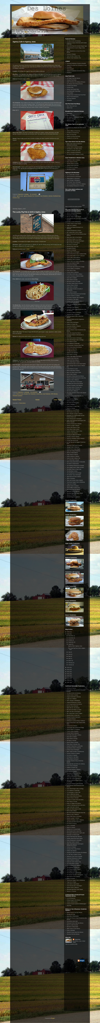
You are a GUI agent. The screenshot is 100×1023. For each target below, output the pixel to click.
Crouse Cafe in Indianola (73, 272)
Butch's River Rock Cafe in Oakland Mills (76, 253)
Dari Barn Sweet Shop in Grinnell (75, 283)
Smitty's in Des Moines (72, 433)
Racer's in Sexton (71, 408)
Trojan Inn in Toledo (71, 484)
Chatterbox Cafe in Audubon (73, 259)
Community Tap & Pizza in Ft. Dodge (75, 266)
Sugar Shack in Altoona (72, 454)
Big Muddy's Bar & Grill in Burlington (75, 241)
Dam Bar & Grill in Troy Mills (73, 281)
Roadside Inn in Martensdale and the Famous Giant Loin (75, 416)
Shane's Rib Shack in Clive (73, 427)
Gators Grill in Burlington (72, 322)
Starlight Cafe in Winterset (73, 447)
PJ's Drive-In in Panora (72, 399)
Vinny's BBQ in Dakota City (73, 487)
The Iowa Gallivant (71, 98)
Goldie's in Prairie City (72, 324)
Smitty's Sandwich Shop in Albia (74, 431)
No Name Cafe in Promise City (74, 387)
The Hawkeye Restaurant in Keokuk (75, 465)
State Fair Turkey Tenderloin (73, 450)
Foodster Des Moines (72, 85)
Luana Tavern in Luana (72, 368)
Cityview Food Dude (71, 80)
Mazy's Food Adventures (72, 96)
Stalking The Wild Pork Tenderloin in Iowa (77, 65)
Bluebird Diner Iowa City (72, 246)
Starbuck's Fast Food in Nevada (74, 445)
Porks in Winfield (71, 404)
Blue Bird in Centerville (72, 244)
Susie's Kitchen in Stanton (73, 456)
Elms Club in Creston (72, 292)
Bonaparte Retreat (71, 248)
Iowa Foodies (70, 93)
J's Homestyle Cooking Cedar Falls (75, 345)
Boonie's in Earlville (71, 250)
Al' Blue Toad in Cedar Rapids (74, 223)
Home (37, 400)
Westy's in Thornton (71, 495)
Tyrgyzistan (77, 939)
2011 (68, 673)
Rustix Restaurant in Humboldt (74, 418)
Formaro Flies (70, 87)
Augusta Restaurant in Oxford (74, 230)
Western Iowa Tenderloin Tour (74, 57)
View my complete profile (71, 944)
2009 (68, 678)
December (71, 635)
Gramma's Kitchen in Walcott (74, 326)
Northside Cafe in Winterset (73, 389)
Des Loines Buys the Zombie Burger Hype (77, 46)
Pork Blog (69, 67)
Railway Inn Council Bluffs (73, 410)
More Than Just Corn (72, 106)
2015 (68, 634)
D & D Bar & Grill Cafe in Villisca (74, 274)
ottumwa (50, 196)
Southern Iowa (16, 197)
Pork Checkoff (70, 69)
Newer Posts (17, 400)
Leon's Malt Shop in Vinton (73, 362)
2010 (68, 675)
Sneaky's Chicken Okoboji (73, 436)
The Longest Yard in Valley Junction (75, 467)
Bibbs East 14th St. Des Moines (74, 237)
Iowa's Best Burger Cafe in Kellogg (75, 339)
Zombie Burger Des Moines (73, 496)
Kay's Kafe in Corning (72, 354)
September (71, 642)
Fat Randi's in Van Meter (72, 299)
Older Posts (58, 400)
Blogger (53, 1018)
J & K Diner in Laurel (72, 341)
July (69, 652)
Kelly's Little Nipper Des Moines (74, 356)
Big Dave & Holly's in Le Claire (74, 239)
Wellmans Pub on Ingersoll (73, 491)
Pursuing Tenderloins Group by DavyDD (76, 63)
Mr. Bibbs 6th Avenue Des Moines (75, 383)
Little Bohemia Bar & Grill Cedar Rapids (76, 363)
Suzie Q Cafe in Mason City (73, 56)
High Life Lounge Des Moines (74, 333)
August (70, 644)
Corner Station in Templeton (73, 268)
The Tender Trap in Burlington (74, 474)
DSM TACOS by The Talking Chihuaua (76, 82)
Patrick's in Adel (70, 400)
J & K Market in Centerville (73, 343)
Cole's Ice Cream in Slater (73, 263)
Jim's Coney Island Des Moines (74, 347)
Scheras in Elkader (71, 54)
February (70, 662)
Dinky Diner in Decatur (72, 287)
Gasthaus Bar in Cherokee (73, 314)
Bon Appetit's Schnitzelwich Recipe (75, 117)
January (70, 664)
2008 (68, 680)
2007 (68, 682)
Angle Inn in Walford (71, 225)
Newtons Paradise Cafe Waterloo (75, 385)
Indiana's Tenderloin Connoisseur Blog (76, 70)
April (69, 658)
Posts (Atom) (22, 403)
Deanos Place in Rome (72, 285)
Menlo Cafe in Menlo (72, 374)
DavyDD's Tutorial (71, 119)
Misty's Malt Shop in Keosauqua (74, 381)
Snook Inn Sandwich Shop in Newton (75, 438)
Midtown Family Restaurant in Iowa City (76, 378)
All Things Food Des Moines (73, 78)
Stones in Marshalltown (72, 452)
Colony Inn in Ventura (72, 265)
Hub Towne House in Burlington (74, 338)
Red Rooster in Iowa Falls (73, 411)
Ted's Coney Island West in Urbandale (76, 461)
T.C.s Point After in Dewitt (73, 460)
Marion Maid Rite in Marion (73, 370)
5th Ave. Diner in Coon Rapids (74, 216)
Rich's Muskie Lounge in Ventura (74, 413)
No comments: (33, 194)
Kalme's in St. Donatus (72, 352)
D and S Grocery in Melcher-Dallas (75, 276)
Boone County (19, 394)
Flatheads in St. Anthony (72, 307)
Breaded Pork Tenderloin (34, 196)
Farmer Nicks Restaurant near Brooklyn (76, 293)
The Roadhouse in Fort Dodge (74, 473)
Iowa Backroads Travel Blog (73, 91)
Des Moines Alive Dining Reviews (75, 83)
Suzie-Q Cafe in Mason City (73, 458)
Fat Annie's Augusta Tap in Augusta (75, 297)
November (71, 637)
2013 (68, 669)
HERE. (28, 249)
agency (25, 196)
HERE (28, 78)
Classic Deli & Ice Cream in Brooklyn (75, 261)
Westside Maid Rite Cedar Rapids (75, 493)
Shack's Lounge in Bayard (73, 425)
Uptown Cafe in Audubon (73, 485)
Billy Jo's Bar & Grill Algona (73, 242)
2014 (68, 667)
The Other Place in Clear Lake (74, 469)
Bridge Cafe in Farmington (73, 252)
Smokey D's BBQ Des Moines (74, 434)
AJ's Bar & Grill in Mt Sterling (73, 41)
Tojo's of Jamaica (71, 478)
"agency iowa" (19, 196)
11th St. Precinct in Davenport (74, 213)
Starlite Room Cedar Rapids (73, 449)
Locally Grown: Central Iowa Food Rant (76, 94)
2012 (68, 671)
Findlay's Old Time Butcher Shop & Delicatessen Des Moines (75, 302)
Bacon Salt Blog (70, 115)
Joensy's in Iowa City (72, 349)
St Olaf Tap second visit (72, 440)
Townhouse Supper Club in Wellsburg (76, 482)
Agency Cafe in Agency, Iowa (24, 42)
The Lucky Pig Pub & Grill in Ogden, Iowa (29, 212)
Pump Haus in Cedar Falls (73, 406)
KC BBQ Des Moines (72, 351)
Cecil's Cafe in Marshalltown (73, 257)
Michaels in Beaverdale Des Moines (75, 376)
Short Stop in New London (73, 429)
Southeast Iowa (57, 196)
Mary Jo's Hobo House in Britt (74, 372)
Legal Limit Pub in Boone (73, 360)
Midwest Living (70, 120)
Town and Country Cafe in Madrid (75, 480)
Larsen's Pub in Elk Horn (73, 358)
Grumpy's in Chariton (72, 328)
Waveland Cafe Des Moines (73, 489)
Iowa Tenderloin (44, 196)
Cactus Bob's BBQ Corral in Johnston (76, 255)
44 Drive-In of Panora (72, 215)
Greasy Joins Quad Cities (73, 89)
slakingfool (69, 100)
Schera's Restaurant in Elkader (74, 423)
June (69, 654)
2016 (68, 631)
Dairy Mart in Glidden (72, 277)
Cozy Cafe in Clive (71, 270)
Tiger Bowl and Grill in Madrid (74, 476)
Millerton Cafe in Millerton (73, 379)
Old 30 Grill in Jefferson (72, 390)
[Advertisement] (37, 203)
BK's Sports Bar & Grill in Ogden (74, 232)
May (69, 656)
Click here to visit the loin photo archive (75, 206)
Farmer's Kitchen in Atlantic (73, 295)
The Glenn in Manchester (73, 463)
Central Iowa (39, 394)
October (70, 640)
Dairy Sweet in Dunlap (72, 279)
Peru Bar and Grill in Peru (73, 402)
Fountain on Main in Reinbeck (74, 312)
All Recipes (69, 113)
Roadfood (69, 72)
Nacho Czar (69, 107)
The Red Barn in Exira (72, 471)
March (70, 660)
